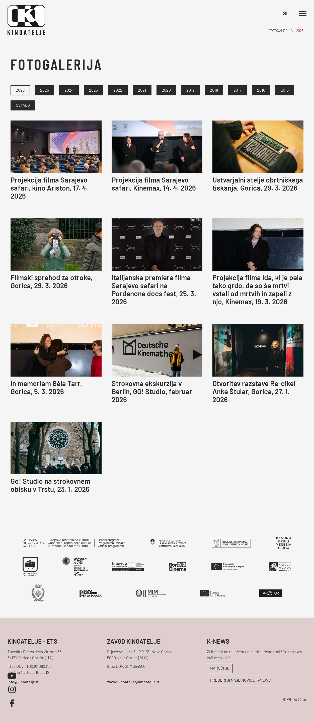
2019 (190, 91)
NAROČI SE (219, 669)
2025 (44, 91)
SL (286, 14)
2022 (117, 91)
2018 (214, 91)
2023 (93, 91)
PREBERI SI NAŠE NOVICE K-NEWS (240, 681)
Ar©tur (300, 700)
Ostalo (23, 106)
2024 (68, 91)
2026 (299, 31)
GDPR (286, 700)
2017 (237, 91)
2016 (261, 91)
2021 (142, 91)
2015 (285, 91)
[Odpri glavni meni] (302, 13)
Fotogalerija (281, 31)
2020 (166, 91)
